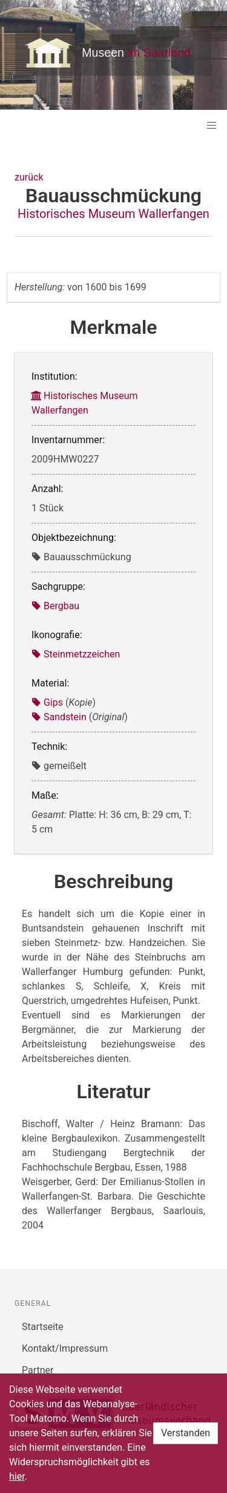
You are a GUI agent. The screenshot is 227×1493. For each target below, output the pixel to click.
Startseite (43, 1326)
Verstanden (185, 1433)
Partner (38, 1370)
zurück (29, 177)
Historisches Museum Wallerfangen (113, 213)
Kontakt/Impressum (65, 1348)
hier (17, 1476)
